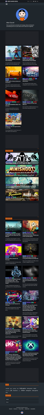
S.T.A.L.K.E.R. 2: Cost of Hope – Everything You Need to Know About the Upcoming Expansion (13, 331)
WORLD (7, 399)
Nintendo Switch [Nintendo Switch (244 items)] (8, 390)
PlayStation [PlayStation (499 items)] (15, 390)
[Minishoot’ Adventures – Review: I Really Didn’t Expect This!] (22, 170)
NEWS (15, 78)
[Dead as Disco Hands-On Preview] (13, 249)
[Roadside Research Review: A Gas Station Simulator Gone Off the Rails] (22, 195)
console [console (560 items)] (7, 388)
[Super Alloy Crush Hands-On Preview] (13, 296)
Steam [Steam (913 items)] (23, 390)
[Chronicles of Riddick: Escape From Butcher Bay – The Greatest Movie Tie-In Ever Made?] (13, 271)
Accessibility (33, 408)
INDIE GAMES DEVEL (12, 1)
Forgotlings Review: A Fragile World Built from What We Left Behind (12, 235)
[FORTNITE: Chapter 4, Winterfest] (31, 72)
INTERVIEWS (12, 351)
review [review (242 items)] (19, 390)
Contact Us (15, 408)
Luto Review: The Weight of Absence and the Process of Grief (30, 280)
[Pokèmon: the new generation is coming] (13, 119)
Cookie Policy (27, 408)
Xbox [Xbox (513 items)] (7, 392)
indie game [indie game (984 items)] (22, 388)
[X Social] (28, 1)
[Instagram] (32, 1)
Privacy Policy (21, 408)
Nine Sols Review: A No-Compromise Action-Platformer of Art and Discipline (31, 235)
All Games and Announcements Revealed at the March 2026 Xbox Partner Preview (30, 354)
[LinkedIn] (38, 1)
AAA (23, 78)
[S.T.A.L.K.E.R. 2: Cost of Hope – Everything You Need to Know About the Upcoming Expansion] (13, 322)
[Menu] (6, 4)
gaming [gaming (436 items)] (14, 388)
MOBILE (30, 78)
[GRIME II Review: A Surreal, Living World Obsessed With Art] (31, 249)
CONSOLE (7, 78)
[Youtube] (34, 1)
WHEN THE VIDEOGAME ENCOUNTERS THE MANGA (29, 60)
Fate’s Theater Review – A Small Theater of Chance (18, 163)
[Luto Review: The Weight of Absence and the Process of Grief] (31, 271)
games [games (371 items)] (11, 388)
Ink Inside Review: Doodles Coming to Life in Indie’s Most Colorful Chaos (30, 331)
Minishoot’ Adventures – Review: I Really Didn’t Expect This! (20, 175)
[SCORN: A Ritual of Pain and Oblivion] (31, 95)
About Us (10, 408)
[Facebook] (30, 1)
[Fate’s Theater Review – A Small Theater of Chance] (22, 158)
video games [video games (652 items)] (35, 390)
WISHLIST (7, 257)
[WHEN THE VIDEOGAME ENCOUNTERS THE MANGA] (31, 51)
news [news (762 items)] (34, 388)
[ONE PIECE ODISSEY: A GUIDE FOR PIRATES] (13, 51)
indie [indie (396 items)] (18, 388)
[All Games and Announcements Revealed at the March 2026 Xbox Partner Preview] (31, 345)
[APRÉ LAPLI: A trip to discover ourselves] (13, 72)
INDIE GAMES (11, 78)
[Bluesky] (36, 1)
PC (17, 78)
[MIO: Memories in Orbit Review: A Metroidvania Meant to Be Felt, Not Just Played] (22, 183)
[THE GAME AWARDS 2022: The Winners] (13, 95)
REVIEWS (14, 197)
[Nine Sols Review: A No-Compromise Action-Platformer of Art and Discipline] (31, 226)
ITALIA (7, 402)
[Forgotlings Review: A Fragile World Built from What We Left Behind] (13, 226)
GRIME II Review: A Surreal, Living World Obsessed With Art (30, 258)
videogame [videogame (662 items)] (28, 390)
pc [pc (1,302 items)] (11, 390)
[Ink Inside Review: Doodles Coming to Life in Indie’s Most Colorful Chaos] (31, 322)
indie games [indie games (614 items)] (29, 388)
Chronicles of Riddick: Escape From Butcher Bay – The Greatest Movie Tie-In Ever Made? (12, 281)
